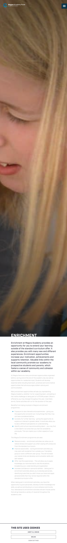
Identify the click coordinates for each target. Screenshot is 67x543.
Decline (33, 537)
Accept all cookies (33, 532)
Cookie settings (33, 540)
